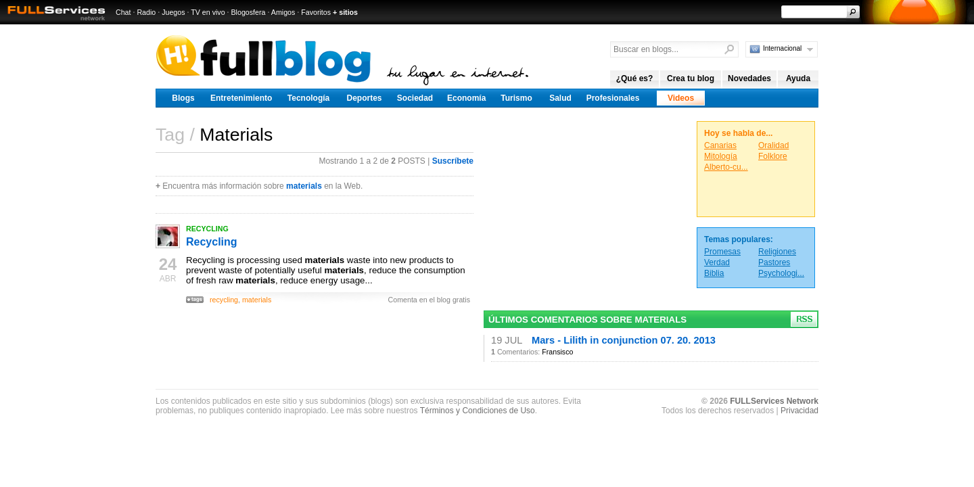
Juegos (173, 12)
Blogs (183, 98)
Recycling (211, 242)
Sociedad (415, 98)
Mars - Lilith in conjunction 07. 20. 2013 (624, 340)
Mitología (720, 156)
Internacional (782, 48)
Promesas (722, 251)
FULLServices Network (774, 401)
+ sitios (345, 12)
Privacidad (799, 410)
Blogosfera (248, 12)
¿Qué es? (634, 78)
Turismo (516, 98)
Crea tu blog (690, 78)
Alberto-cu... (726, 167)
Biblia (714, 273)
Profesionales (613, 98)
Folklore (772, 156)
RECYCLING (207, 229)
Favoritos (316, 12)
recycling (224, 300)
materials (304, 186)
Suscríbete (452, 161)
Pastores (774, 262)
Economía (466, 98)
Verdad (717, 262)
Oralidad (773, 145)
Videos (681, 98)
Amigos (283, 12)
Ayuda (798, 78)
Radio (146, 12)
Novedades (749, 78)
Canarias (720, 145)
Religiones (777, 251)
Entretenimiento (241, 98)
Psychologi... (781, 273)
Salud (560, 98)
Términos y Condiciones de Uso (477, 410)
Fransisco (557, 352)
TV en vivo (208, 12)
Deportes (363, 98)
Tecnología (308, 98)
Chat (123, 12)
